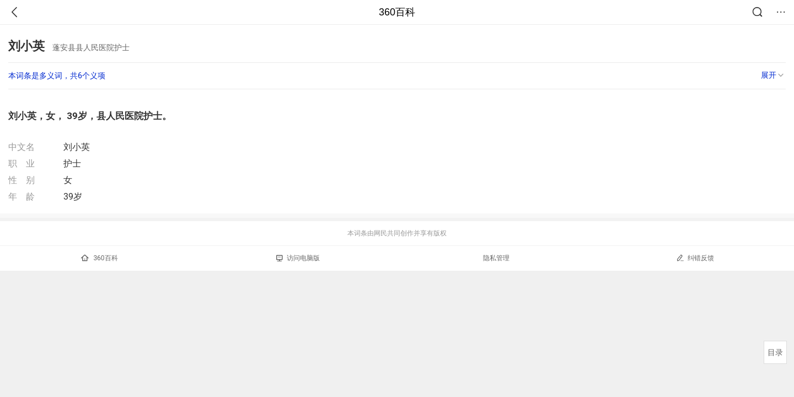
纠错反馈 (695, 258)
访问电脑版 (298, 258)
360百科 (397, 12)
